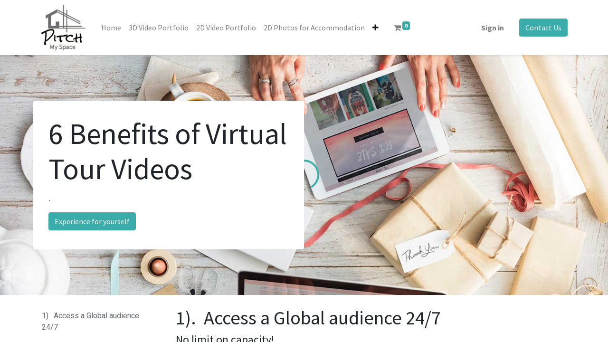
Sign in (492, 27)
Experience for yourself (92, 221)
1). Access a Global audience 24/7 (90, 321)
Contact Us (543, 27)
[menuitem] (111, 27)
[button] (375, 27)
